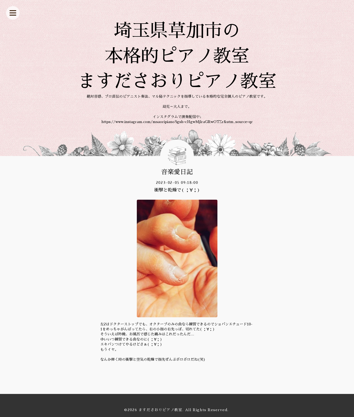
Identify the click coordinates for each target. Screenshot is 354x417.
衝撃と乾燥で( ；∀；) (177, 190)
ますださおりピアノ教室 (160, 410)
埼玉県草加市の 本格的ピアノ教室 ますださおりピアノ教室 (177, 56)
